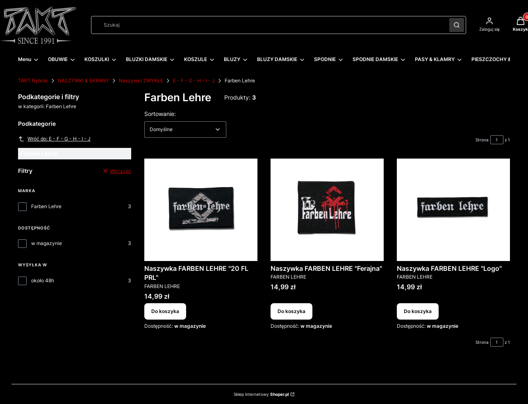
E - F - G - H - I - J (194, 80)
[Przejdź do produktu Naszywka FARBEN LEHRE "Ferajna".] (327, 210)
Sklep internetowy (261, 394)
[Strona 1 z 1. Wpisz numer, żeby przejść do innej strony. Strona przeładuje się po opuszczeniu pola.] (496, 139)
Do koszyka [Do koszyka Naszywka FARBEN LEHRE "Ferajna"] (291, 311)
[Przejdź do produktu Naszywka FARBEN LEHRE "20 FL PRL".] (200, 210)
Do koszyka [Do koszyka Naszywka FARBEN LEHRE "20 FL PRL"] (165, 311)
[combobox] (267, 25)
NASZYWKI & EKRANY (83, 80)
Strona (482, 139)
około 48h (42, 280)
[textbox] (185, 129)
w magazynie (46, 243)
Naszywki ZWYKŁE (141, 80)
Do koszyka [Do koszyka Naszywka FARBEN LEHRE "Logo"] (418, 311)
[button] (456, 25)
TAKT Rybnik (33, 80)
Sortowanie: (160, 113)
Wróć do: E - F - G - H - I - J (54, 139)
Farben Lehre (46, 206)
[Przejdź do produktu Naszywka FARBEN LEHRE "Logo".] (453, 210)
